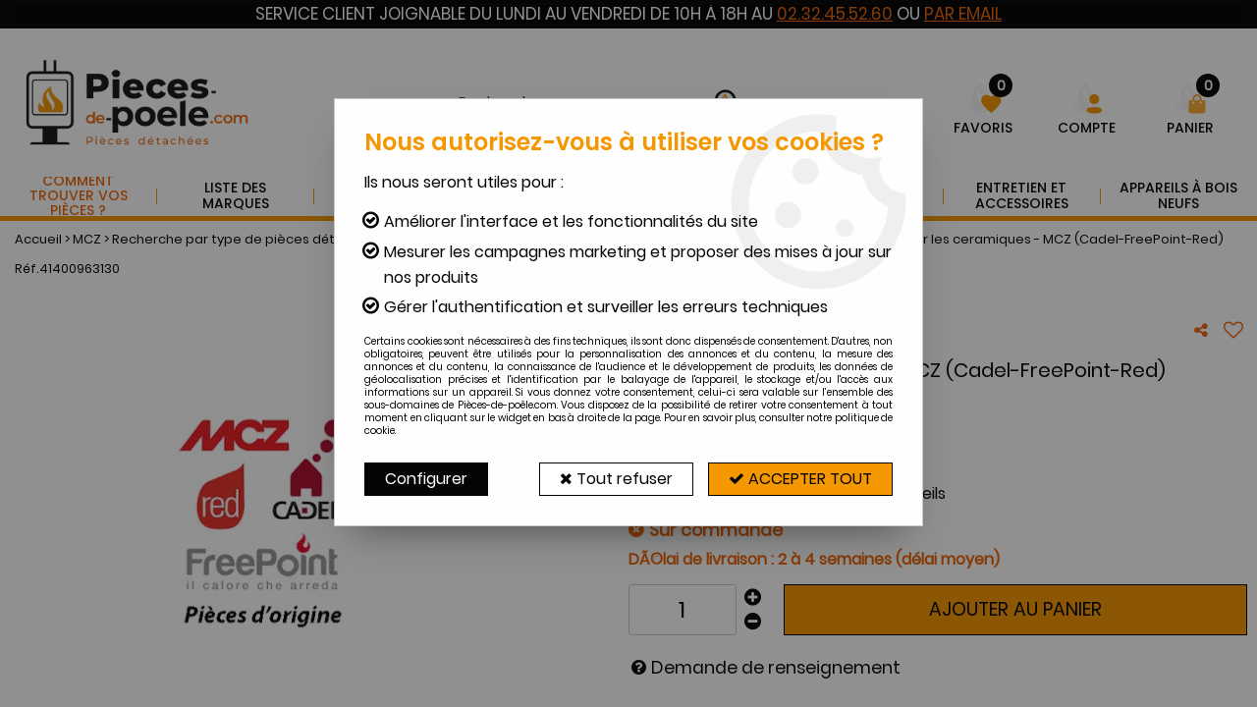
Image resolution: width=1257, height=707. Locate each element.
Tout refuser (616, 478)
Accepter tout (800, 478)
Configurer (426, 478)
